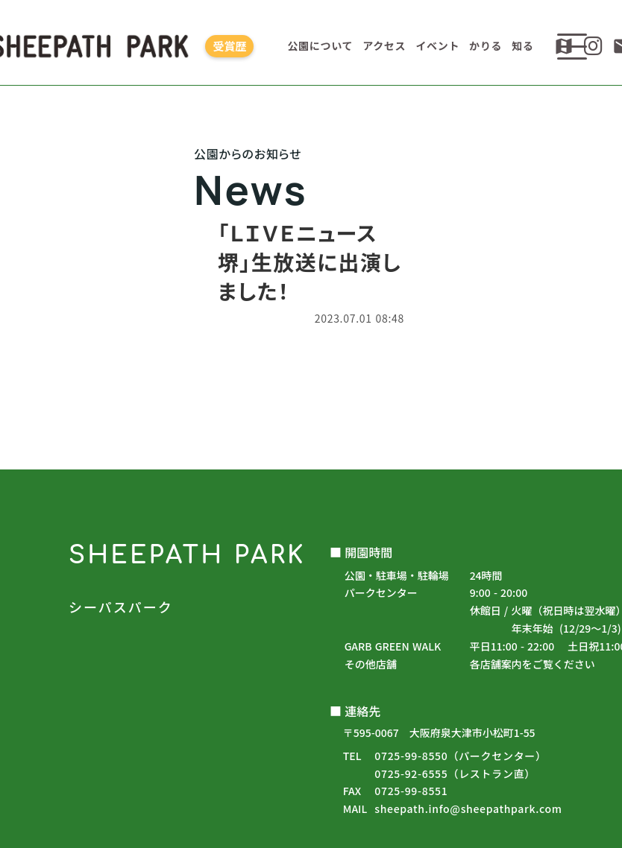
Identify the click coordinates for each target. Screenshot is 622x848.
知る (522, 46)
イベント (437, 46)
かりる (485, 46)
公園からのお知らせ (311, 457)
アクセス (384, 46)
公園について (320, 46)
